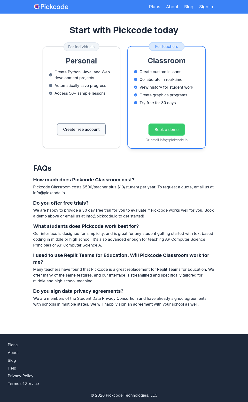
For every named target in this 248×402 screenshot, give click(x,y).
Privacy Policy (20, 375)
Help (12, 368)
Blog (188, 6)
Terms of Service (23, 383)
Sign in (206, 6)
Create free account (81, 129)
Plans (154, 6)
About (172, 6)
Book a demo (166, 129)
